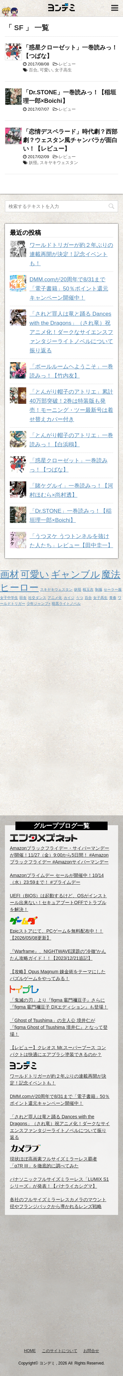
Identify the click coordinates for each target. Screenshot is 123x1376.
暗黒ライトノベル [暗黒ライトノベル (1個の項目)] (66, 603)
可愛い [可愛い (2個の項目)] (34, 574)
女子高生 (63, 69)
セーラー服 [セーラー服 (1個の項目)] (113, 589)
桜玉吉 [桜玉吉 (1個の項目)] (88, 589)
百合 (33, 69)
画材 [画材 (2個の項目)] (9, 574)
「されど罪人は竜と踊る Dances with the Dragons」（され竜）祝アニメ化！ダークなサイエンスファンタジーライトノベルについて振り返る (71, 332)
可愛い (46, 69)
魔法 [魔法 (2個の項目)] (110, 574)
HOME (30, 1350)
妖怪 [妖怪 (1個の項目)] (77, 589)
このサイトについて (59, 1350)
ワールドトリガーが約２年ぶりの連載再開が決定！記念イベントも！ (71, 254)
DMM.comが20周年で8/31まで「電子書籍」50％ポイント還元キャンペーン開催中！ (69, 288)
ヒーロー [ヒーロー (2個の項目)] (19, 587)
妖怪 (33, 162)
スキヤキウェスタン (59, 162)
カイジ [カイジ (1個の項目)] (69, 598)
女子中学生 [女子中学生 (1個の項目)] (9, 598)
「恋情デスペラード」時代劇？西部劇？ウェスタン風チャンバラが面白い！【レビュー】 (70, 140)
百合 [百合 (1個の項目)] (88, 598)
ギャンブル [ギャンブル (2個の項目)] (75, 574)
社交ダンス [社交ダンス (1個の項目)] (37, 598)
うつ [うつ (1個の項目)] (79, 598)
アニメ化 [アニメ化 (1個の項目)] (55, 598)
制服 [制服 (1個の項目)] (98, 589)
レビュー (67, 64)
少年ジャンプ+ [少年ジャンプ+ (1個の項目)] (38, 603)
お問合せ (91, 1350)
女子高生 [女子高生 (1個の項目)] (100, 598)
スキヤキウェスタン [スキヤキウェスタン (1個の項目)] (56, 589)
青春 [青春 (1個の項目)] (112, 598)
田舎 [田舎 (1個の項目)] (23, 598)
